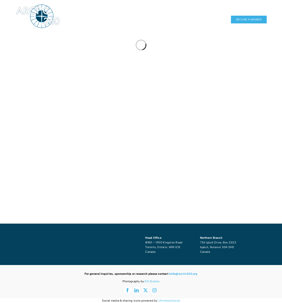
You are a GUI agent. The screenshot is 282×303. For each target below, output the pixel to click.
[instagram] (265, 9)
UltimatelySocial (169, 300)
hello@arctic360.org (183, 273)
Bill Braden (152, 281)
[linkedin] (252, 9)
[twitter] (258, 9)
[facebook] (245, 9)
